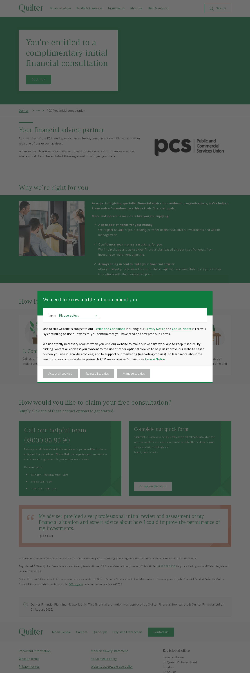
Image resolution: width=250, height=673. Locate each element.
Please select (69, 315)
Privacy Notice (155, 329)
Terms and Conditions (109, 329)
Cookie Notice (182, 329)
